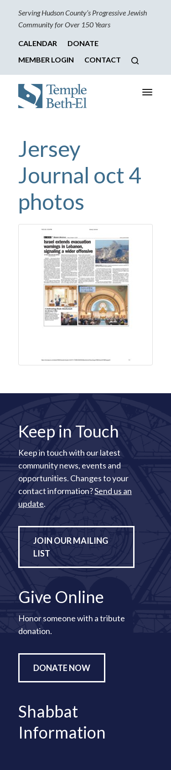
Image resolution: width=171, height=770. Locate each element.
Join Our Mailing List (70, 547)
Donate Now (61, 668)
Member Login (46, 59)
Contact (102, 59)
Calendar (37, 43)
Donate (82, 43)
